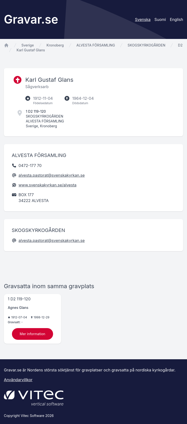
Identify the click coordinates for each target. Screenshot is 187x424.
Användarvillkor (18, 379)
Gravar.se (31, 19)
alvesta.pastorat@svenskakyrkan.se (52, 175)
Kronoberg (55, 45)
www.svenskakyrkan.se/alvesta (47, 185)
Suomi (160, 19)
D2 (180, 45)
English (176, 19)
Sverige (27, 45)
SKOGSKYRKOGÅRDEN (146, 45)
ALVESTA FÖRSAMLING (95, 45)
